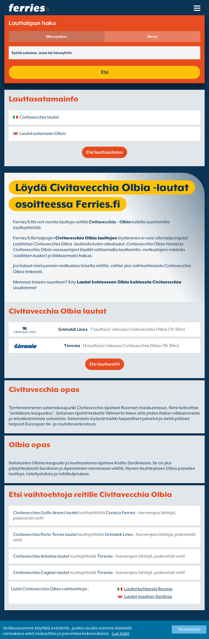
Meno (152, 36)
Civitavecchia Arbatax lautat (41, 556)
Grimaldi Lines (72, 329)
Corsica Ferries (120, 512)
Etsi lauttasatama (104, 152)
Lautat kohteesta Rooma (148, 588)
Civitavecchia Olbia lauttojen (86, 238)
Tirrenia (72, 345)
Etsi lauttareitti (105, 364)
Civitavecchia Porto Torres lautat (45, 534)
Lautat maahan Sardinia (148, 596)
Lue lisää (120, 633)
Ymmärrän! (189, 629)
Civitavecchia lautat (39, 117)
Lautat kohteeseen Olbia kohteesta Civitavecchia (129, 282)
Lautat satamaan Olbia (43, 133)
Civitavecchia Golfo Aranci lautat (45, 512)
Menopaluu (56, 36)
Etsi (104, 72)
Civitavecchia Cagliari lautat (41, 572)
